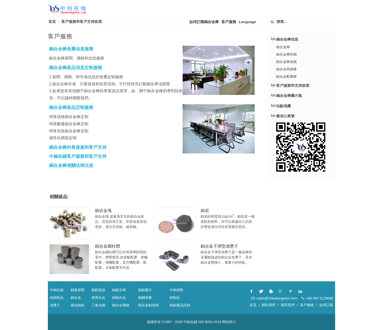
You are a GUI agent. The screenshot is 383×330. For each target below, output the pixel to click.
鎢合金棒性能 (286, 54)
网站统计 (229, 322)
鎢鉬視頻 (98, 290)
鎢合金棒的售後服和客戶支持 (78, 147)
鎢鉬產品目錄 (180, 305)
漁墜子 (55, 305)
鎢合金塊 (103, 210)
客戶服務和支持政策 (290, 85)
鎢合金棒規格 (286, 62)
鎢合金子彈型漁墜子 (219, 246)
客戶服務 (228, 22)
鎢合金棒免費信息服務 (71, 48)
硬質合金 (98, 298)
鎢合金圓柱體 (107, 246)
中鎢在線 (57, 290)
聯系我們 (288, 305)
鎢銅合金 (119, 298)
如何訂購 (326, 305)
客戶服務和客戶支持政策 (81, 21)
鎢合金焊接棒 (286, 69)
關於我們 (268, 305)
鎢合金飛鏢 (120, 305)
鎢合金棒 (283, 47)
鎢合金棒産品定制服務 (71, 107)
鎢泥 (205, 210)
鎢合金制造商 (148, 305)
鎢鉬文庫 (119, 290)
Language (247, 22)
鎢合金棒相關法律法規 (71, 165)
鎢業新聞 (77, 290)
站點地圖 (281, 106)
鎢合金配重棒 (286, 76)
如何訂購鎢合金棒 (204, 22)
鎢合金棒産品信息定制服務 (75, 67)
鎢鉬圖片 (145, 290)
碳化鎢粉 (77, 305)
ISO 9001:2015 (209, 322)
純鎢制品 (57, 298)
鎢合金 (76, 298)
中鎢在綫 (190, 322)
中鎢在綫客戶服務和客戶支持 (78, 156)
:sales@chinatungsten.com (274, 298)
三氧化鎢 (98, 305)
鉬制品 (175, 298)
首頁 (52, 21)
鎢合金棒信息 (284, 39)
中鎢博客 (176, 290)
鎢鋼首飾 (145, 298)
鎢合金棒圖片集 (286, 95)
